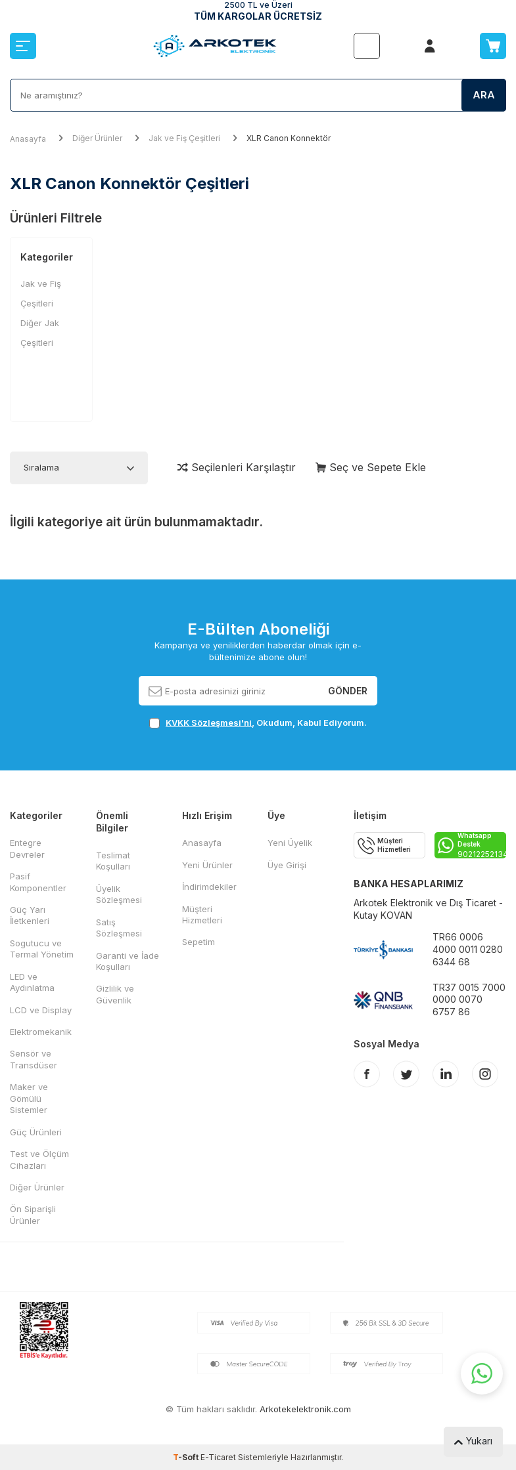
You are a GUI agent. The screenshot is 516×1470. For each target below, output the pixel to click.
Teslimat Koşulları (113, 861)
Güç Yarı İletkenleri (29, 915)
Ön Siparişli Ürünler (33, 1214)
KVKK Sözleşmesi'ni (209, 722)
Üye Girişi (287, 865)
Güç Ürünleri (36, 1132)
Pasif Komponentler (38, 881)
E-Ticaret (218, 1457)
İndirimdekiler (209, 886)
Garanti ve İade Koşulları (127, 961)
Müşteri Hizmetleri (202, 914)
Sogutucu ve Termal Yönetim (42, 948)
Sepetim (198, 941)
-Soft (186, 1457)
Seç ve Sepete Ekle (371, 467)
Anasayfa (28, 139)
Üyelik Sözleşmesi (119, 894)
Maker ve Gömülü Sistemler (29, 1098)
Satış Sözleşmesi (119, 927)
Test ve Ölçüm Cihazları (39, 1159)
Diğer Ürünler (97, 138)
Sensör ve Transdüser (33, 1059)
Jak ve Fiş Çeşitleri (184, 138)
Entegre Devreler (27, 848)
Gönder (347, 690)
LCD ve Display (41, 1010)
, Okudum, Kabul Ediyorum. (258, 722)
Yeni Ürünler (207, 865)
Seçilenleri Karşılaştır (236, 467)
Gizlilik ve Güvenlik (115, 994)
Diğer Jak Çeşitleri (39, 333)
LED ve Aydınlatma (32, 982)
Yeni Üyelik (290, 842)
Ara (484, 95)
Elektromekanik (41, 1031)
